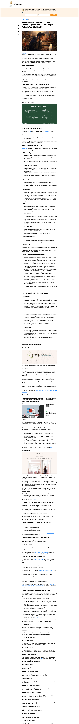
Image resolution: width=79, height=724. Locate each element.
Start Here (53, 14)
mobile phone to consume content (45, 570)
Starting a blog (25, 148)
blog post (38, 56)
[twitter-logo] (18, 26)
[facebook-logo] (18, 23)
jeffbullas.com (18, 4)
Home (23, 19)
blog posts (52, 632)
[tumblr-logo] (18, 34)
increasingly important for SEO (28, 572)
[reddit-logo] (18, 31)
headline (47, 131)
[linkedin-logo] (18, 29)
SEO (41, 658)
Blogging (24, 53)
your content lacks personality (41, 552)
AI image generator (39, 617)
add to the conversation (39, 559)
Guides (26, 19)
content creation (50, 533)
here (51, 447)
